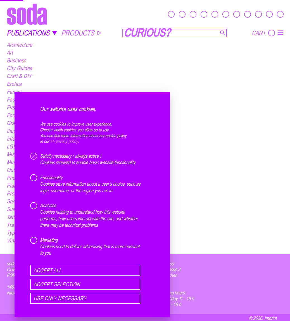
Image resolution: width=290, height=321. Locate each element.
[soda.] (27, 14)
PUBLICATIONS (32, 33)
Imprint (270, 318)
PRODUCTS (81, 33)
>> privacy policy (64, 141)
